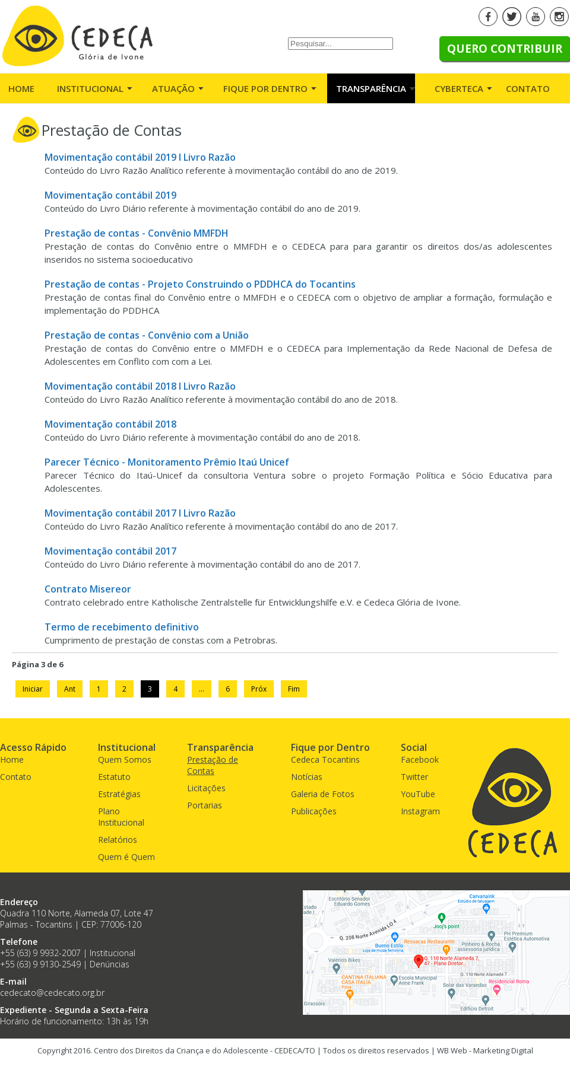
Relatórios (117, 839)
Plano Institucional (121, 816)
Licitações (206, 788)
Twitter (414, 776)
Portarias (204, 805)
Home (21, 88)
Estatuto (114, 776)
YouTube (418, 794)
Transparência (371, 88)
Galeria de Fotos (322, 794)
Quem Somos (124, 759)
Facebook (420, 759)
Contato (528, 88)
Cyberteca (459, 88)
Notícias (306, 776)
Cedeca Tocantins (325, 759)
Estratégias (119, 794)
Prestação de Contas (212, 765)
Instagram (420, 811)
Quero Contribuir (504, 48)
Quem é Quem (126, 856)
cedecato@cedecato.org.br (52, 992)
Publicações (314, 811)
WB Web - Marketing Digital (485, 1050)
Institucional (90, 88)
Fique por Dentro (265, 88)
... (201, 689)
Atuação (173, 88)
